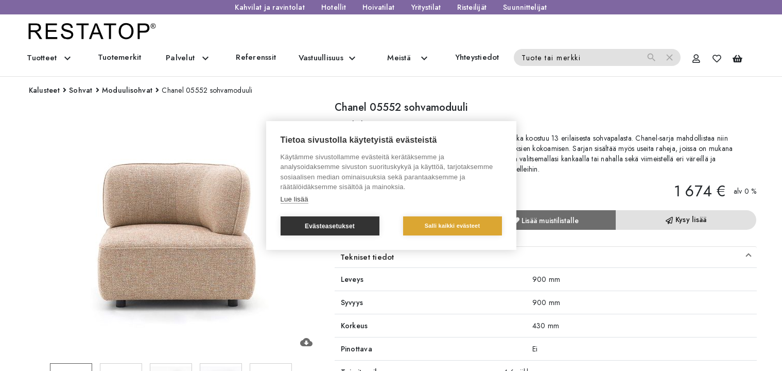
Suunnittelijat (525, 7)
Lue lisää (294, 199)
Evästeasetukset (330, 226)
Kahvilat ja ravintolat (270, 7)
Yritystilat (426, 7)
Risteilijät (471, 7)
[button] (546, 257)
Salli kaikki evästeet (452, 226)
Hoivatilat (378, 7)
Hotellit (333, 7)
